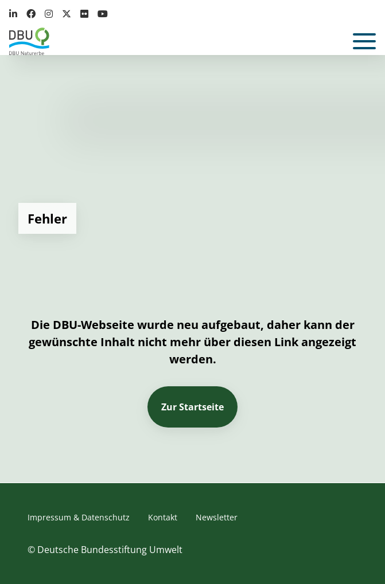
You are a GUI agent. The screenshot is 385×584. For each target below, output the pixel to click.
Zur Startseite (192, 407)
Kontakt (162, 517)
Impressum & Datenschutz (79, 517)
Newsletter (217, 517)
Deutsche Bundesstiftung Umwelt (109, 549)
